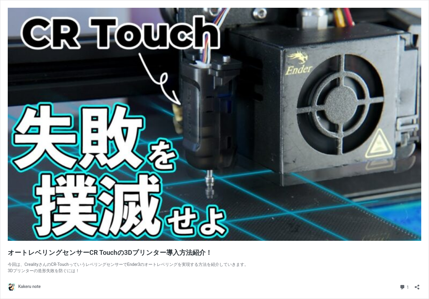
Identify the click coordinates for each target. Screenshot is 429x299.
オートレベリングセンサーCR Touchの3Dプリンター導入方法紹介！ (110, 252)
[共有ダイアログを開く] (417, 285)
